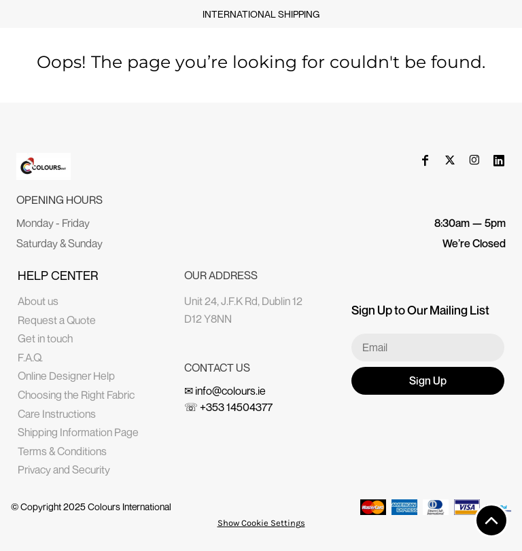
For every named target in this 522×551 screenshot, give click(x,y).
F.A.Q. (30, 357)
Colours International (129, 506)
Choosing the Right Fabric (76, 395)
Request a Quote (57, 320)
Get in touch (45, 338)
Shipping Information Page (78, 432)
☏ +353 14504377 (228, 407)
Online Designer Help (66, 376)
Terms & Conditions (62, 451)
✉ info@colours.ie (225, 390)
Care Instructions (57, 414)
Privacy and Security (64, 469)
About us (38, 301)
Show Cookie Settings (261, 523)
